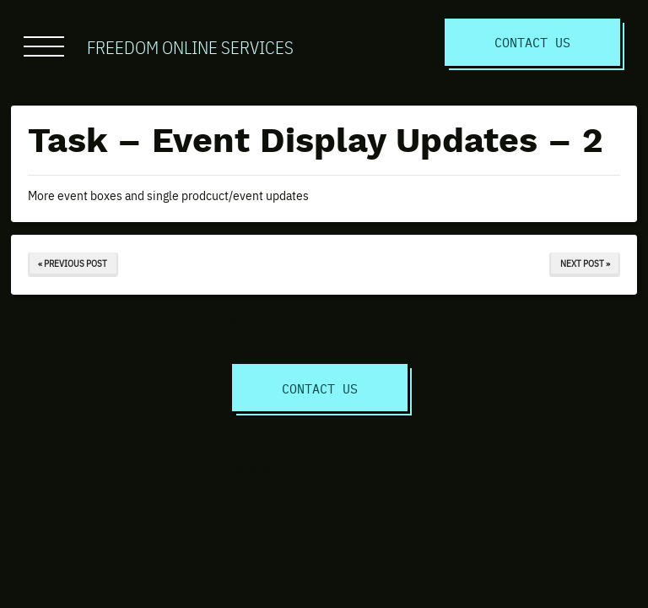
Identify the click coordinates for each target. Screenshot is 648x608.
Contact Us (532, 42)
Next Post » (585, 263)
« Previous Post (72, 263)
